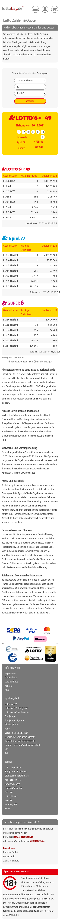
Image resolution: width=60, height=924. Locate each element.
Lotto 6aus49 (11, 704)
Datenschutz (11, 677)
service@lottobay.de (23, 837)
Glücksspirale (11, 724)
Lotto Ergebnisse (13, 767)
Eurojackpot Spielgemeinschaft (20, 737)
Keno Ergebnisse (13, 780)
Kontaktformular (37, 841)
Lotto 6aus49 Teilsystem (16, 708)
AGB (7, 690)
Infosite (8, 800)
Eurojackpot (10, 716)
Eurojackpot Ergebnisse (16, 771)
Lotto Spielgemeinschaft (16, 733)
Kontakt (8, 686)
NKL (7, 749)
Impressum (10, 673)
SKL (6, 753)
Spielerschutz (11, 681)
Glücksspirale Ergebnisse (16, 775)
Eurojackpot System (14, 720)
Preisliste (9, 792)
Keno (7, 728)
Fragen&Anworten (13, 788)
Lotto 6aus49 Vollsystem (16, 712)
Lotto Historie (11, 796)
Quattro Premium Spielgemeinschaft (22, 745)
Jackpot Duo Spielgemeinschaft (20, 741)
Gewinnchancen (12, 784)
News (7, 808)
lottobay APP (11, 804)
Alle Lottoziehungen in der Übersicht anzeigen (30, 361)
